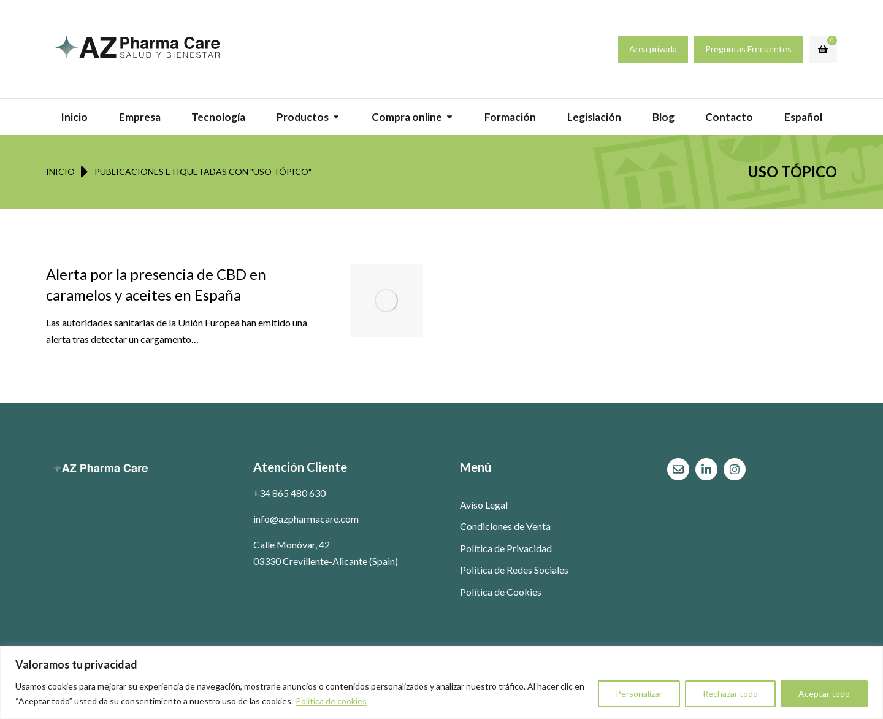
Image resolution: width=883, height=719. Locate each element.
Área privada (653, 49)
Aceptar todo (824, 693)
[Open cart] (823, 49)
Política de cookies (331, 701)
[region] (441, 682)
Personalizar (639, 693)
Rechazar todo (730, 693)
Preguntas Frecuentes (748, 49)
